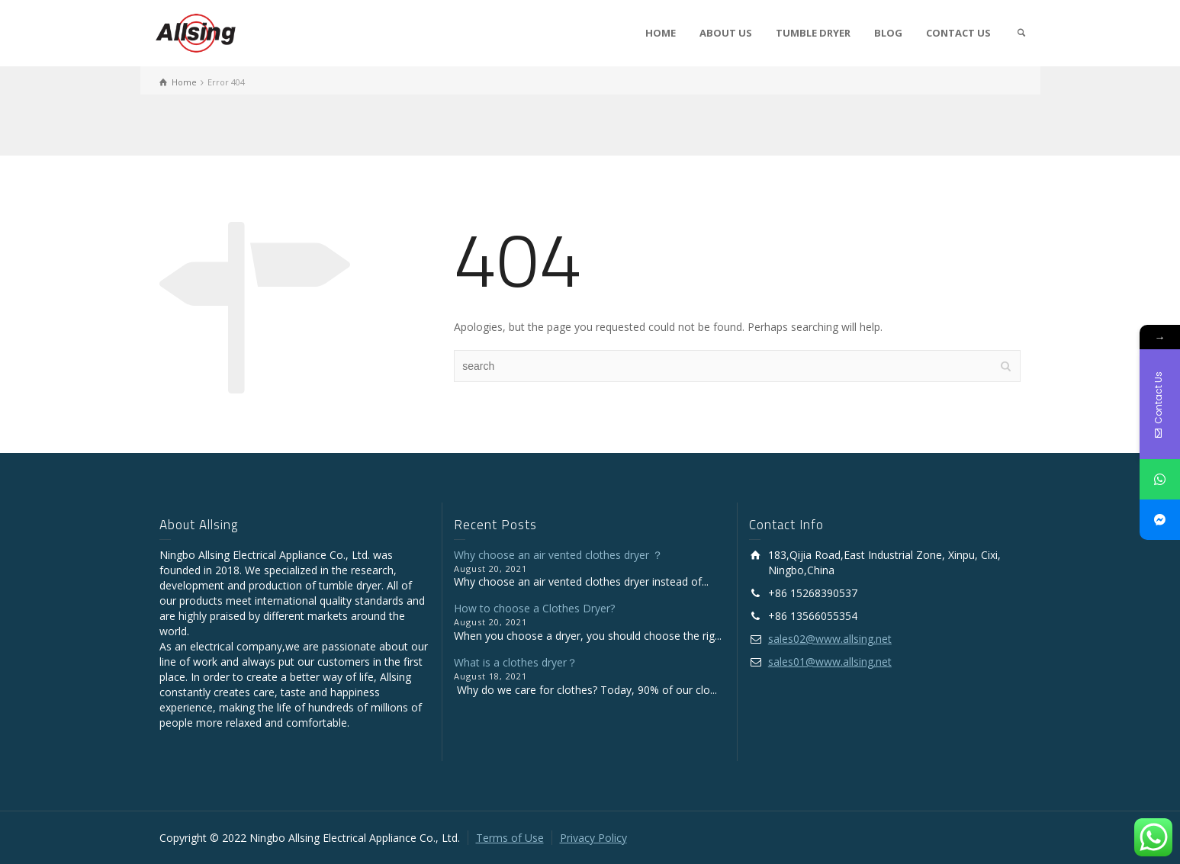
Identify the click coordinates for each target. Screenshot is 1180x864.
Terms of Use (510, 837)
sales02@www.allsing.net (830, 638)
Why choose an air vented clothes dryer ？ (558, 555)
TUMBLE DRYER (813, 33)
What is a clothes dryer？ (515, 662)
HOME (660, 33)
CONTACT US (958, 33)
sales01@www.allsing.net (830, 661)
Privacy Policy (593, 837)
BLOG (888, 33)
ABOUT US (725, 33)
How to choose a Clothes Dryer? (534, 608)
